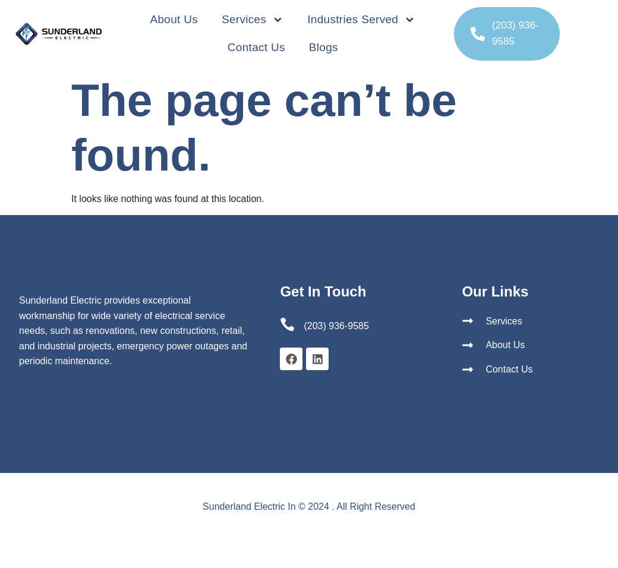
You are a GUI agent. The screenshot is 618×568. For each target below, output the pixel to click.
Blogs (323, 47)
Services (252, 19)
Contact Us (256, 47)
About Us (174, 19)
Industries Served (361, 19)
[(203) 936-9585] (478, 34)
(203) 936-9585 (336, 326)
